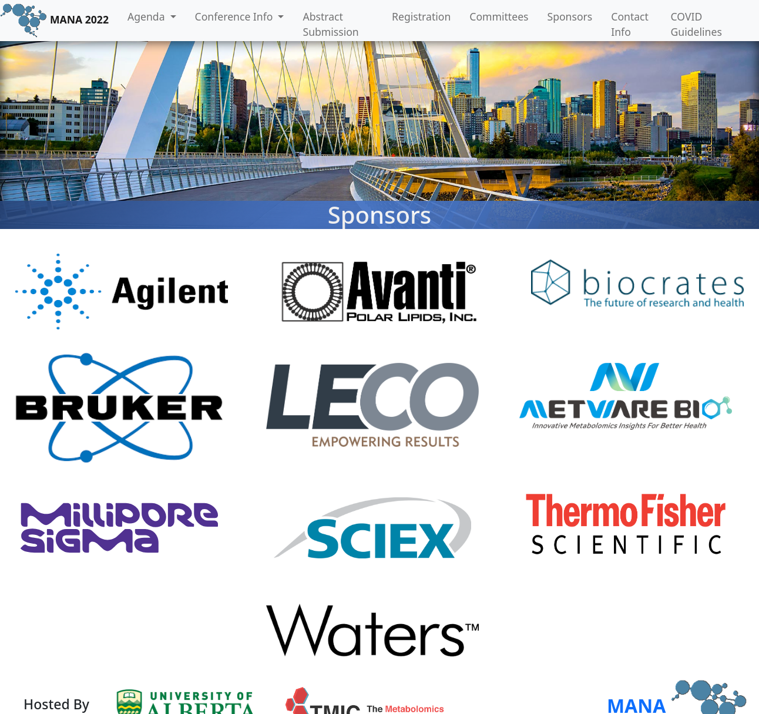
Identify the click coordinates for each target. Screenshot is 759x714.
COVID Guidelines (696, 24)
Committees (498, 16)
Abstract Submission (330, 24)
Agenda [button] (147, 16)
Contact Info (630, 24)
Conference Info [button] (235, 16)
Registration (421, 16)
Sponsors (570, 16)
